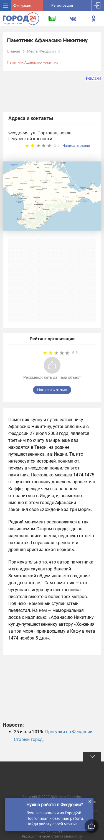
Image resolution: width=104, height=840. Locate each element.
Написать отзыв (76, 146)
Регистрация (62, 5)
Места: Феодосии (41, 51)
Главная (13, 51)
